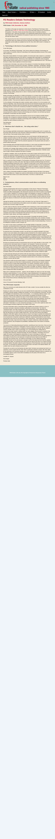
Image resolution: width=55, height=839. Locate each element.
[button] (54, 2)
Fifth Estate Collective (12, 23)
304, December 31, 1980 (19, 25)
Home (3, 12)
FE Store (33, 12)
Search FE (4, 15)
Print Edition (24, 12)
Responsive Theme (40, 372)
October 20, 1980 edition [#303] (20, 30)
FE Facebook (41, 12)
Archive (49, 12)
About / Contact (13, 12)
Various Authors (25, 23)
